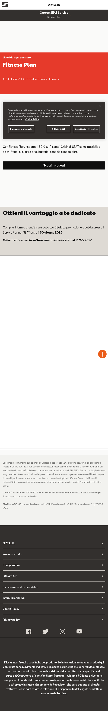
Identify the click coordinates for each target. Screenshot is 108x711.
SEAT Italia (9, 543)
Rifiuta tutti (58, 129)
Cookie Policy (11, 608)
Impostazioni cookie (21, 129)
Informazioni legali (14, 597)
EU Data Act (10, 575)
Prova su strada (12, 554)
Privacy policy (11, 619)
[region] (54, 120)
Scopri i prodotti (54, 165)
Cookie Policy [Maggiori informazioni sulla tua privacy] (32, 119)
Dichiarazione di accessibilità (20, 587)
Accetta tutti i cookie (86, 129)
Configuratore (11, 565)
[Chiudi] (100, 106)
